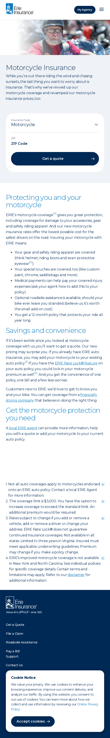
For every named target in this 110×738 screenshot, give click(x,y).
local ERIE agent (23, 428)
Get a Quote (15, 625)
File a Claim (14, 634)
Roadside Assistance (22, 642)
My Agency (84, 9)
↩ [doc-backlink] (103, 484)
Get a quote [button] (53, 159)
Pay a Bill (13, 651)
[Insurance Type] (55, 124)
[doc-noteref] (54, 215)
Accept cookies (30, 721)
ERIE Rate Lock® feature (76, 363)
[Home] (21, 9)
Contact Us (14, 665)
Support (12, 656)
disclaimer (76, 575)
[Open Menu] (101, 9)
